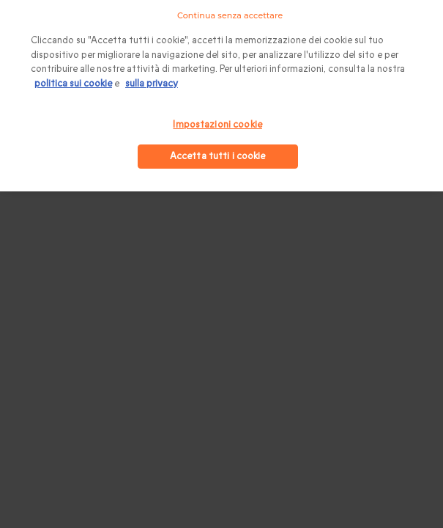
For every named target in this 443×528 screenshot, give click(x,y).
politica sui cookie (73, 83)
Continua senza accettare (230, 15)
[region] (221, 95)
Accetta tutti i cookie (218, 156)
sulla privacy (151, 83)
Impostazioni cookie (217, 124)
